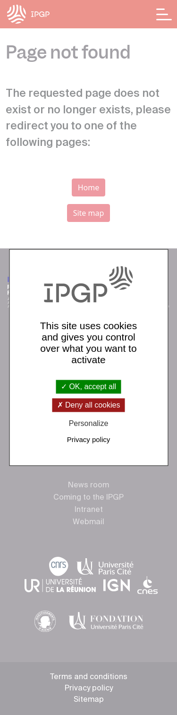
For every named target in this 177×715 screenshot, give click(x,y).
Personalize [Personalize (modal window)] (89, 423)
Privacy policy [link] (88, 440)
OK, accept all (88, 387)
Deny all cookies (88, 405)
